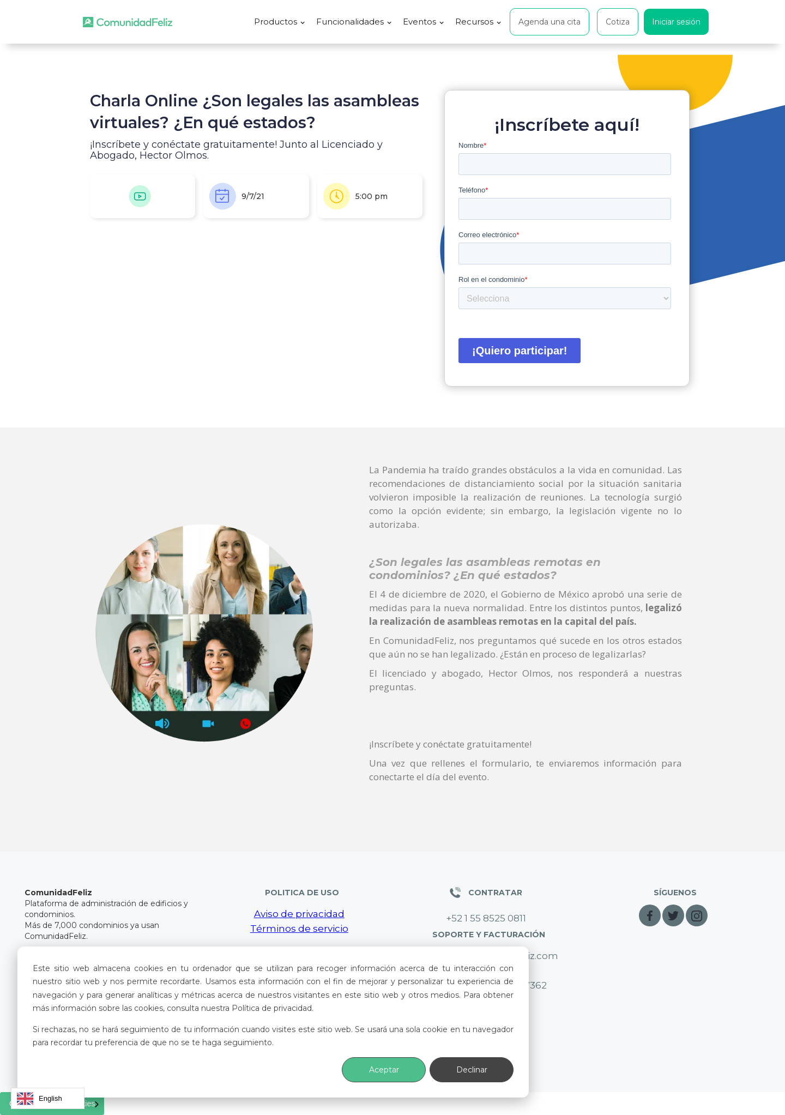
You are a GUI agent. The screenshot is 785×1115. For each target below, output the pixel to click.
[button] (279, 21)
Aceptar (384, 1070)
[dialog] (273, 1022)
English (39, 1098)
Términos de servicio (299, 928)
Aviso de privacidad (299, 913)
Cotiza (618, 22)
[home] (127, 22)
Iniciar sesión (676, 22)
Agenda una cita (549, 22)
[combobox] (47, 1098)
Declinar (471, 1070)
